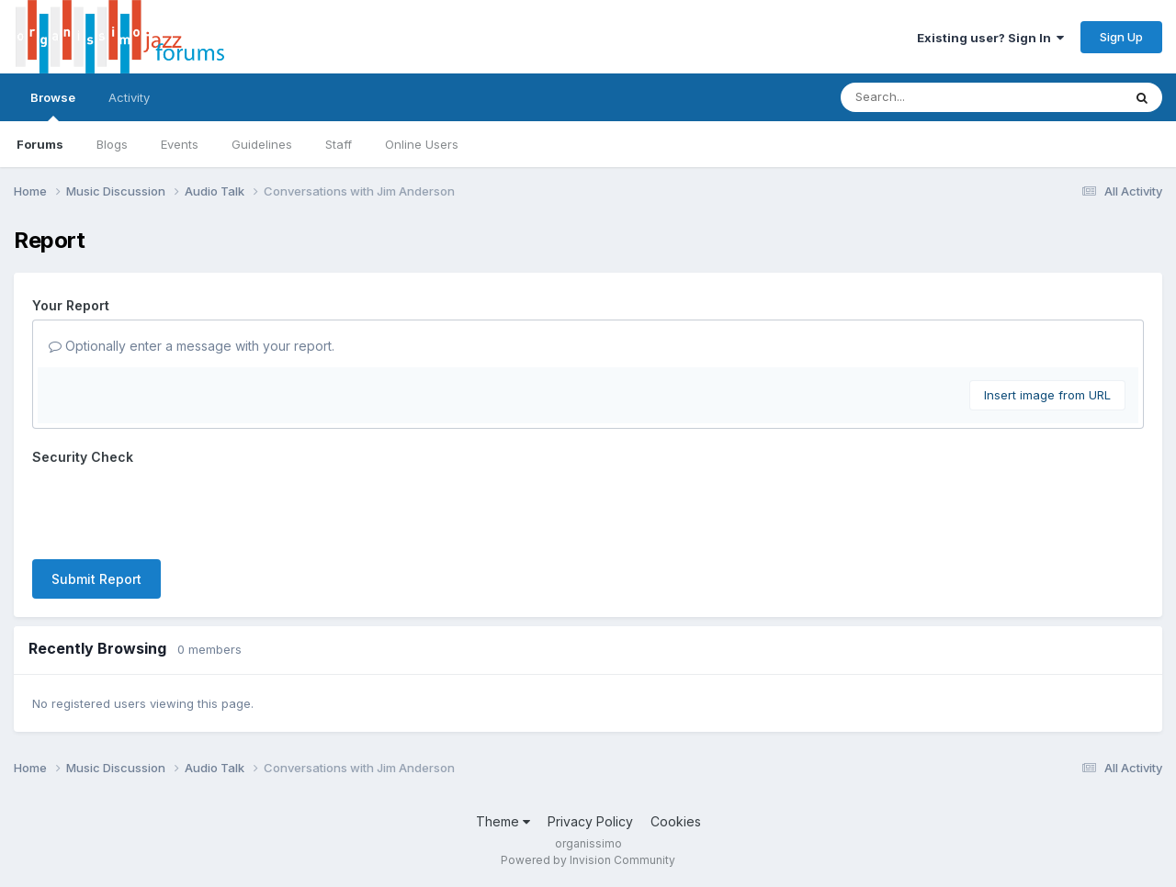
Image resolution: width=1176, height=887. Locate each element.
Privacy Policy (590, 821)
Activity (129, 97)
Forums (40, 144)
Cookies (675, 821)
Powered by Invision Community (588, 860)
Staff (338, 144)
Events (179, 144)
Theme (503, 821)
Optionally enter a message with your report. (191, 346)
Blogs (112, 144)
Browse (52, 105)
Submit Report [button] (96, 579)
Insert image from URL (1047, 394)
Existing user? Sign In (990, 37)
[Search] (931, 97)
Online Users (421, 144)
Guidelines (262, 144)
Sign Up (1121, 36)
